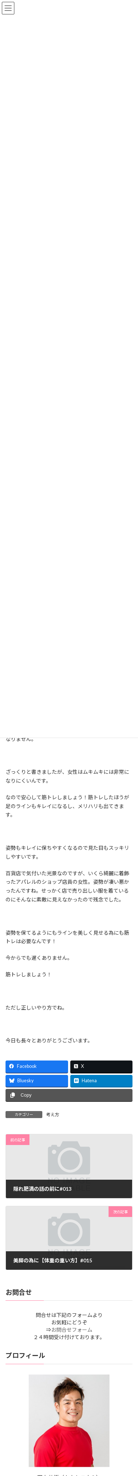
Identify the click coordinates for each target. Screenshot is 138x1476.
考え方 (52, 1114)
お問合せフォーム (71, 1330)
